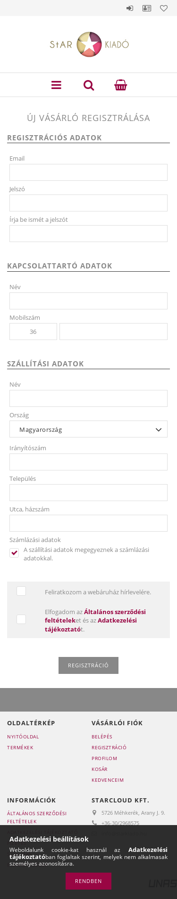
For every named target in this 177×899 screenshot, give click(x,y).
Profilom (104, 758)
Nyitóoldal (23, 736)
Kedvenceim (108, 780)
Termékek (20, 747)
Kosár (100, 769)
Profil (147, 8)
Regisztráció (109, 747)
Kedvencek (164, 8)
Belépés (130, 8)
